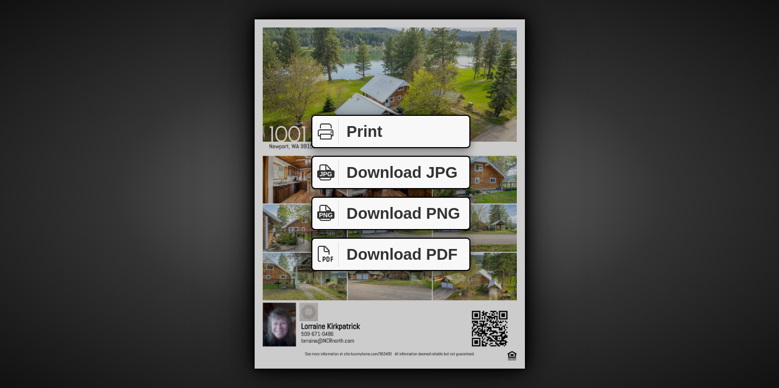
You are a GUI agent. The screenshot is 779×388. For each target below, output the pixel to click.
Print (347, 131)
